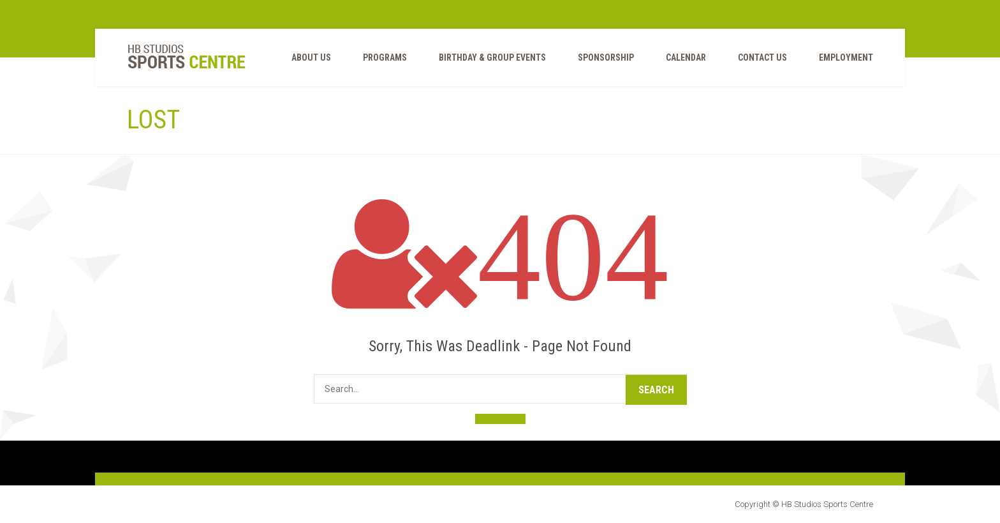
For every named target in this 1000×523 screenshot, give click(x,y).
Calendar (686, 57)
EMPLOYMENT (846, 57)
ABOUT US (311, 57)
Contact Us (762, 57)
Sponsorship (606, 57)
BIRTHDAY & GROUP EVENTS (492, 57)
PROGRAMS (385, 57)
